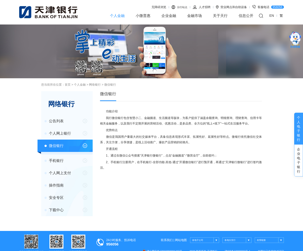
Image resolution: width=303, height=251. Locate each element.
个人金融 (117, 16)
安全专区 (54, 198)
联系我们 (167, 240)
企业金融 (168, 16)
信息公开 (246, 16)
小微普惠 (143, 16)
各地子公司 (205, 240)
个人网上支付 (57, 173)
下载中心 (54, 210)
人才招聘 (202, 7)
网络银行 (95, 84)
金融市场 (194, 16)
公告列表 (54, 121)
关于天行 (220, 16)
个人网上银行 (57, 133)
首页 (68, 84)
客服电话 (268, 7)
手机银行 (54, 161)
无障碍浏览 (159, 7)
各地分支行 (238, 240)
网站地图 (181, 240)
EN (271, 15)
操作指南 (54, 185)
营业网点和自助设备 (231, 7)
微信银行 (110, 84)
